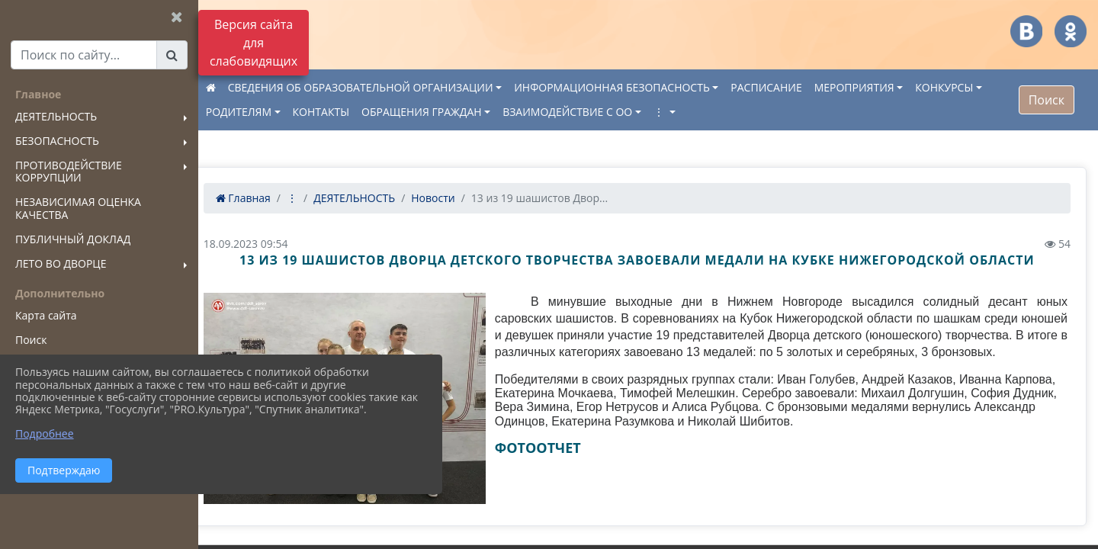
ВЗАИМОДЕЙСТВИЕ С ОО (589, 111)
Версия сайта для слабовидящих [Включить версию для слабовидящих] (253, 42)
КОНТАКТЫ (343, 111)
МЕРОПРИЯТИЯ (876, 87)
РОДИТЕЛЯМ (261, 111)
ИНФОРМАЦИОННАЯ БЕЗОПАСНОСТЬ (634, 87)
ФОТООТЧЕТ (552, 464)
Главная (265, 198)
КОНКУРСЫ (967, 87)
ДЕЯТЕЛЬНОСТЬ (376, 198)
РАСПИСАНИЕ (788, 87)
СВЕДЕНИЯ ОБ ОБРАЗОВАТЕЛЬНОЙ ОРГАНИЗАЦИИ (382, 87)
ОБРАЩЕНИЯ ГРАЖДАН (444, 111)
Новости (455, 198)
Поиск (1046, 100)
